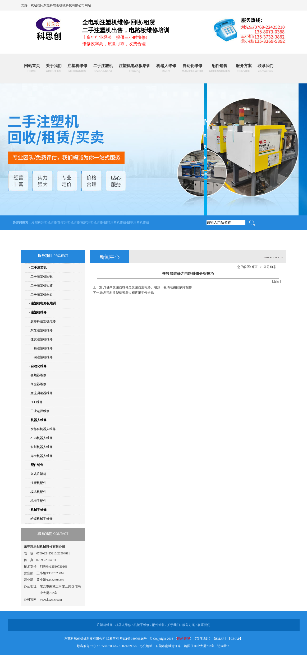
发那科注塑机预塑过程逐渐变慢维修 (128, 293)
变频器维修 (38, 375)
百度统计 (202, 638)
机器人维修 (166, 68)
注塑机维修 (77, 68)
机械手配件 (38, 501)
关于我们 (54, 68)
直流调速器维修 (41, 393)
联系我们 (265, 68)
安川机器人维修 (41, 447)
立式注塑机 (38, 474)
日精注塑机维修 (115, 222)
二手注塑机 (103, 68)
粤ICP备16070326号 (133, 638)
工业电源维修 (39, 411)
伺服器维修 (38, 384)
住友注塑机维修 (69, 222)
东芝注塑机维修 (92, 222)
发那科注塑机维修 (44, 222)
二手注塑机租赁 (41, 285)
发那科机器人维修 (43, 429)
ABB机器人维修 (41, 438)
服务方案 (244, 68)
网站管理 (183, 638)
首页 (254, 267)
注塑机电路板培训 (134, 68)
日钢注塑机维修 (138, 222)
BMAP (219, 638)
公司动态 (269, 267)
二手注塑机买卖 (41, 294)
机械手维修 (39, 510)
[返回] (276, 281)
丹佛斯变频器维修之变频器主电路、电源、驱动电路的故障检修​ (147, 287)
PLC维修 (36, 402)
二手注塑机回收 (41, 276)
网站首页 (32, 68)
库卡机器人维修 (41, 456)
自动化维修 (192, 68)
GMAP (235, 638)
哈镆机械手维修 (41, 519)
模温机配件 (38, 492)
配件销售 (219, 68)
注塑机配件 (38, 483)
